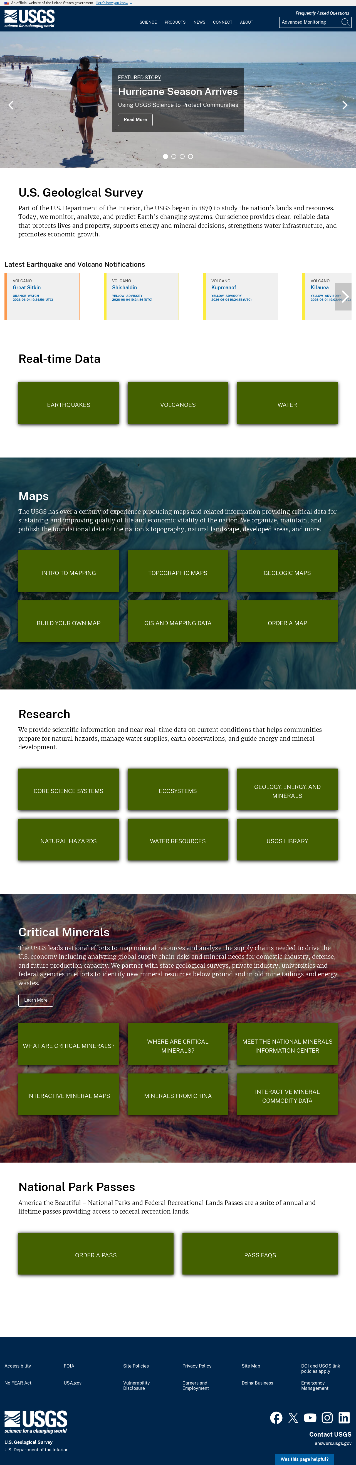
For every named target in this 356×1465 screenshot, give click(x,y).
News (199, 22)
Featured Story (139, 77)
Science (148, 22)
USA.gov (72, 1383)
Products (175, 22)
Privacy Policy (197, 1366)
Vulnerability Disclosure (136, 1386)
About (246, 22)
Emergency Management (314, 1386)
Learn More (36, 1000)
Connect (222, 22)
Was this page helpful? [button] (305, 1459)
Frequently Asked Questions (322, 13)
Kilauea (320, 287)
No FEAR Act (17, 1383)
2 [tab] (173, 156)
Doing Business (257, 1383)
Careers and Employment (195, 1386)
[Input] (315, 22)
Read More (135, 119)
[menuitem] (148, 18)
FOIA (69, 1366)
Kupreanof (223, 287)
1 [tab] (165, 156)
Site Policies (136, 1366)
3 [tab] (182, 156)
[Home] (29, 27)
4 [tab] (190, 156)
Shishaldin (124, 287)
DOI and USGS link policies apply (320, 1369)
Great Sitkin (27, 287)
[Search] (346, 22)
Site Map (251, 1366)
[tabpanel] (178, 99)
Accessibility (17, 1366)
